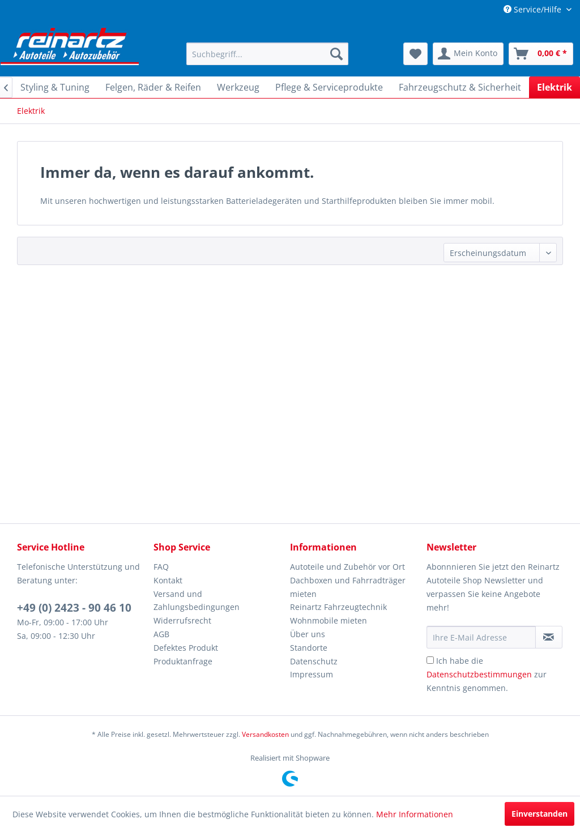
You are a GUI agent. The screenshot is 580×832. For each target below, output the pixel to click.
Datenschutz (314, 661)
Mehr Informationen (414, 814)
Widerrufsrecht (182, 620)
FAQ (161, 566)
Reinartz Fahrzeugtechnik (338, 606)
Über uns (307, 634)
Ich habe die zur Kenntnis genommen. (487, 674)
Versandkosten (265, 734)
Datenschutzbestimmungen (479, 674)
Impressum (311, 674)
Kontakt (167, 580)
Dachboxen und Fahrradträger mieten (348, 587)
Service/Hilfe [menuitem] (534, 9)
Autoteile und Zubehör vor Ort (347, 566)
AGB (161, 634)
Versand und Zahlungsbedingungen (196, 600)
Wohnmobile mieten (328, 620)
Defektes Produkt (185, 647)
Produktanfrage (182, 661)
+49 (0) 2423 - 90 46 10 (74, 607)
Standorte (308, 647)
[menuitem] (267, 53)
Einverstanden (539, 813)
